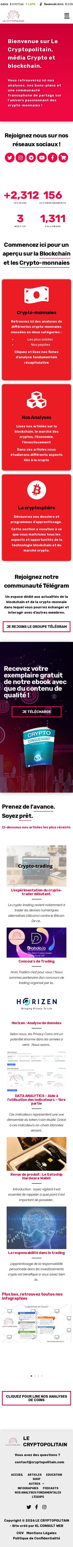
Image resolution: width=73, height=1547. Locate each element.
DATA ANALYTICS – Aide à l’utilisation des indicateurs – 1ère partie (36, 1100)
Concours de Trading (36, 961)
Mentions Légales (41, 1533)
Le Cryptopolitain (45, 1441)
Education (54, 1475)
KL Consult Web (49, 1526)
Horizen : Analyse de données (37, 1023)
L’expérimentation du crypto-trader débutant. (36, 892)
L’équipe (38, 1497)
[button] (36, 626)
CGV (20, 1533)
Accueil (17, 1475)
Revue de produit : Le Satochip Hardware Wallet (36, 1176)
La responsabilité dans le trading (36, 1253)
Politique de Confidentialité (36, 1538)
